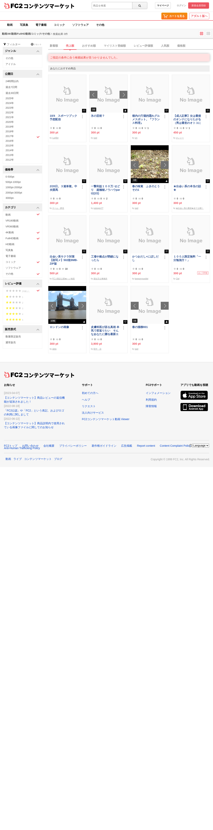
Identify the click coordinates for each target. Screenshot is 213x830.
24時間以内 (12, 81)
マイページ (163, 5)
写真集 (24, 24)
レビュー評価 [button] (22, 284)
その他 (100, 24)
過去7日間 (11, 87)
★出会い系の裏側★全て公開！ (190, 208)
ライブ (17, 458)
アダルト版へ (199, 16)
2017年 (23, 137)
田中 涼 (97, 349)
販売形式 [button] (22, 329)
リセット (36, 44)
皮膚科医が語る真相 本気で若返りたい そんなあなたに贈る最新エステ (105, 330)
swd (95, 138)
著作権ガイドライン (104, 445)
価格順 (181, 45)
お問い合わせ (30, 445)
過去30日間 (12, 93)
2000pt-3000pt (14, 192)
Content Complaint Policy (175, 445)
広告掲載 (126, 445)
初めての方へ (90, 393)
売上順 (70, 45)
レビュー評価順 (143, 45)
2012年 (10, 159)
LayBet (55, 138)
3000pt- (10, 197)
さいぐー (180, 138)
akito (54, 349)
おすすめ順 (89, 45)
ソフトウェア (80, 24)
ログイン (181, 5)
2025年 (10, 98)
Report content (146, 445)
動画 (10, 24)
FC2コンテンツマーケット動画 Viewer (105, 419)
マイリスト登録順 (115, 45)
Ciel (177, 279)
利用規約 (151, 399)
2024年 (10, 103)
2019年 (10, 126)
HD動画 (10, 244)
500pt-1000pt (13, 182)
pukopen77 (98, 208)
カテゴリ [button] (22, 207)
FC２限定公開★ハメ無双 (63, 279)
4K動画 (23, 232)
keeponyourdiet (141, 279)
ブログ (58, 458)
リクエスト (89, 406)
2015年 (10, 145)
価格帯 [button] (22, 170)
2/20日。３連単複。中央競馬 (63, 188)
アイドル (11, 64)
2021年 (10, 117)
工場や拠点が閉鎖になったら (105, 258)
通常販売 (11, 342)
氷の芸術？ (98, 115)
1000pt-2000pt (14, 187)
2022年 (10, 112)
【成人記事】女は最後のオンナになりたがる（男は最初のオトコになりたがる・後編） (187, 119)
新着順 (54, 45)
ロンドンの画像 (59, 327)
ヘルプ (86, 399)
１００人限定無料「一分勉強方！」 (187, 258)
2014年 (10, 150)
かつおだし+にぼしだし (145, 258)
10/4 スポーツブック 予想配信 (64, 117)
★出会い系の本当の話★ (187, 188)
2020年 (10, 121)
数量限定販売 (13, 336)
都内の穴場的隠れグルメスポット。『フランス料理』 (146, 119)
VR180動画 (12, 220)
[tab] (130, 46)
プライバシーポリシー (73, 445)
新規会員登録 (199, 5)
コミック (59, 24)
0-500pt (10, 176)
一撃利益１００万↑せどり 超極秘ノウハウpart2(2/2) (105, 190)
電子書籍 (41, 24)
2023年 (10, 107)
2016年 (10, 140)
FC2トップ (10, 445)
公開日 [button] (22, 74)
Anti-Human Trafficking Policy (22, 448)
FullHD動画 (23, 238)
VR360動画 (12, 226)
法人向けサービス (93, 412)
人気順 (165, 45)
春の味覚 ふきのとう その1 (146, 188)
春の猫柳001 (140, 327)
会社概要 (48, 445)
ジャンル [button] (22, 51)
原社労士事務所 (100, 279)
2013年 (10, 155)
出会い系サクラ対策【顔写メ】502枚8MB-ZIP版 (64, 260)
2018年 (10, 131)
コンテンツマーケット (49, 6)
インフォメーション (158, 393)
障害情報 (151, 406)
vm (136, 138)
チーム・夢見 (58, 208)
